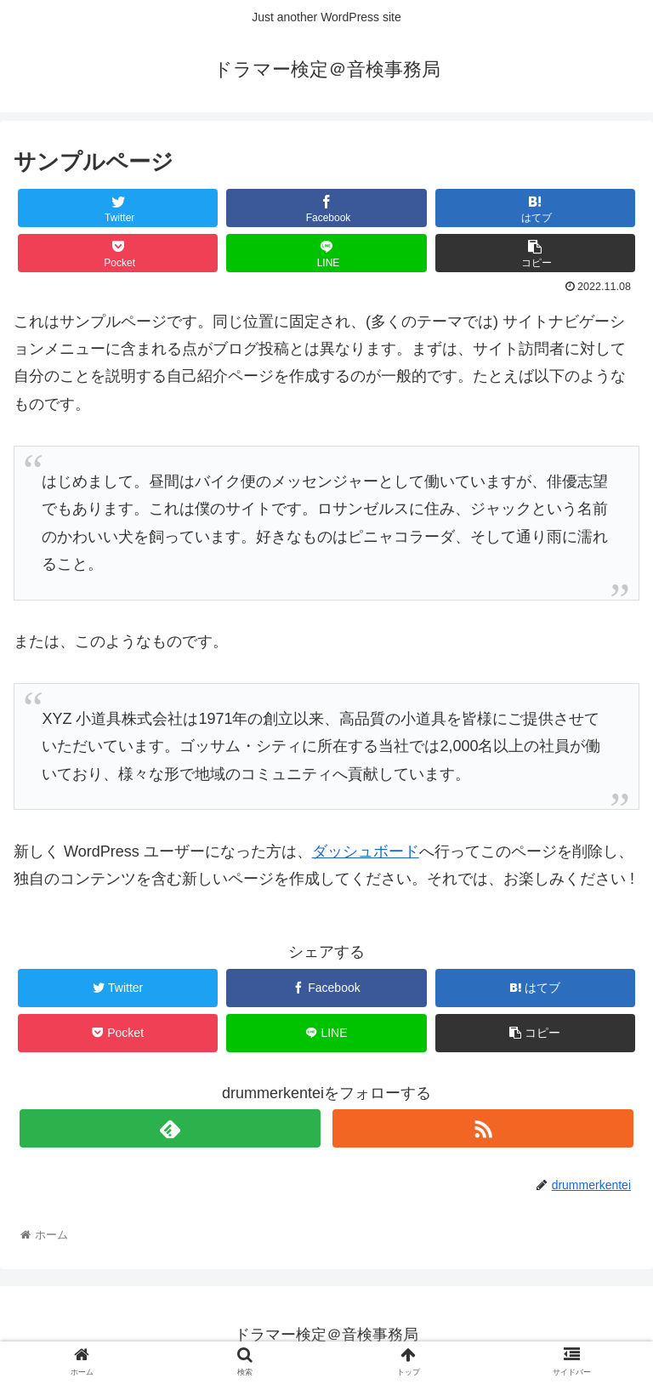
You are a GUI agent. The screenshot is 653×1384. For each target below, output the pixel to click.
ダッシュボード (365, 851)
